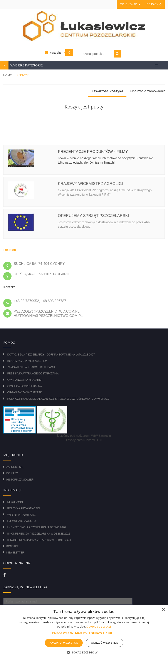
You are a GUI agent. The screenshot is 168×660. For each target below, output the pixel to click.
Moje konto (130, 4)
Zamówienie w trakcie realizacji (31, 367)
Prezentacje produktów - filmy (93, 151)
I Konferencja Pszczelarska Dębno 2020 (36, 527)
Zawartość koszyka (107, 91)
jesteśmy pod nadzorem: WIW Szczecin (84, 435)
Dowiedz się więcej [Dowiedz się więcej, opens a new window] (98, 626)
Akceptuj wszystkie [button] (64, 643)
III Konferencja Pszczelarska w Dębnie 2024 (39, 540)
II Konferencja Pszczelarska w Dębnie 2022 (38, 533)
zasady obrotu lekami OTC (84, 440)
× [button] (163, 609)
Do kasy (154, 4)
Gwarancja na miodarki (24, 379)
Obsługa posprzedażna (24, 386)
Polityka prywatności (23, 508)
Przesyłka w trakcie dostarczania (33, 373)
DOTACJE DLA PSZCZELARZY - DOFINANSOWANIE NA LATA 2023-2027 (51, 354)
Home (7, 75)
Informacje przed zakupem (27, 360)
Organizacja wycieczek (24, 392)
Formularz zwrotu (21, 521)
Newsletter (15, 552)
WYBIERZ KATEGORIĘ (26, 65)
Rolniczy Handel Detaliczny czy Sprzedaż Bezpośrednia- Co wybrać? (58, 398)
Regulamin (15, 502)
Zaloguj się (14, 467)
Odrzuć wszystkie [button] (104, 643)
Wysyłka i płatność (21, 514)
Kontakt (12, 546)
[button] (84, 633)
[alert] (84, 632)
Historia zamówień (20, 479)
